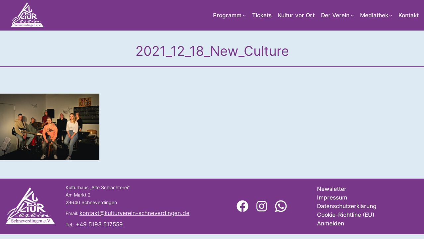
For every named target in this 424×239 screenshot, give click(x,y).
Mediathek (374, 15)
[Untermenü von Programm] (244, 15)
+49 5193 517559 (99, 224)
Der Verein (335, 15)
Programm (227, 15)
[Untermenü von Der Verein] (352, 15)
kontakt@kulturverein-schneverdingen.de (134, 213)
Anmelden (330, 223)
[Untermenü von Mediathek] (390, 15)
